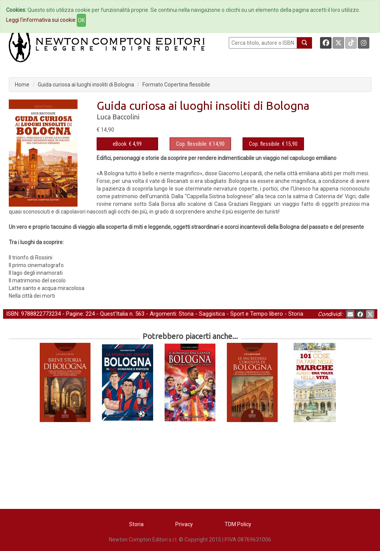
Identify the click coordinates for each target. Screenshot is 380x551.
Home (22, 85)
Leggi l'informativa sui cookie (41, 20)
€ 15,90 (273, 144)
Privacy (184, 524)
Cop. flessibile (191, 144)
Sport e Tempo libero (256, 313)
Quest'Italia (114, 313)
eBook (119, 144)
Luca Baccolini (118, 117)
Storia (186, 313)
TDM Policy (238, 524)
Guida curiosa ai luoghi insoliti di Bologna (86, 85)
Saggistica (212, 313)
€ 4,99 (127, 144)
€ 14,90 (200, 144)
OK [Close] (81, 20)
